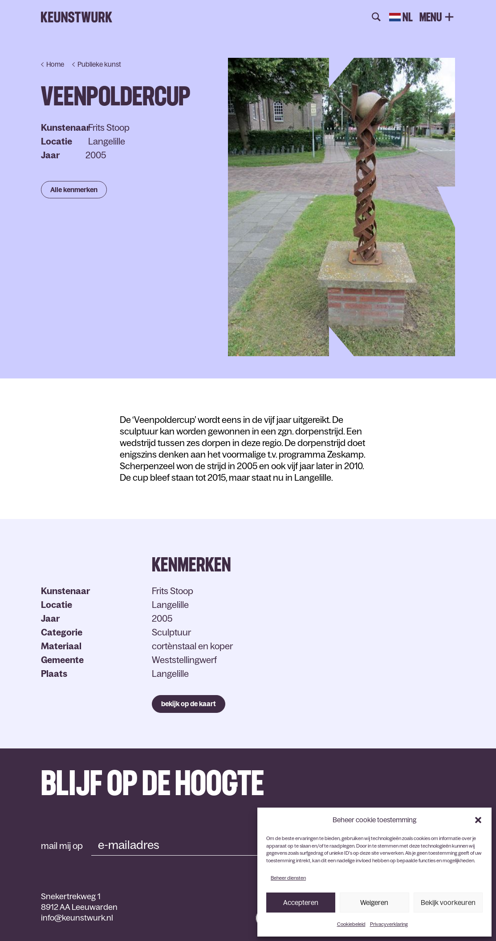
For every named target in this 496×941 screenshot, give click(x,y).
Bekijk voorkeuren (448, 902)
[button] (478, 820)
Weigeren (374, 902)
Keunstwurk (76, 17)
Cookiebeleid (351, 924)
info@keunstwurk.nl (77, 917)
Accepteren (300, 902)
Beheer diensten (288, 878)
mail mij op (62, 846)
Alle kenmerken (74, 189)
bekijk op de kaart (188, 704)
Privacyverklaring (389, 924)
